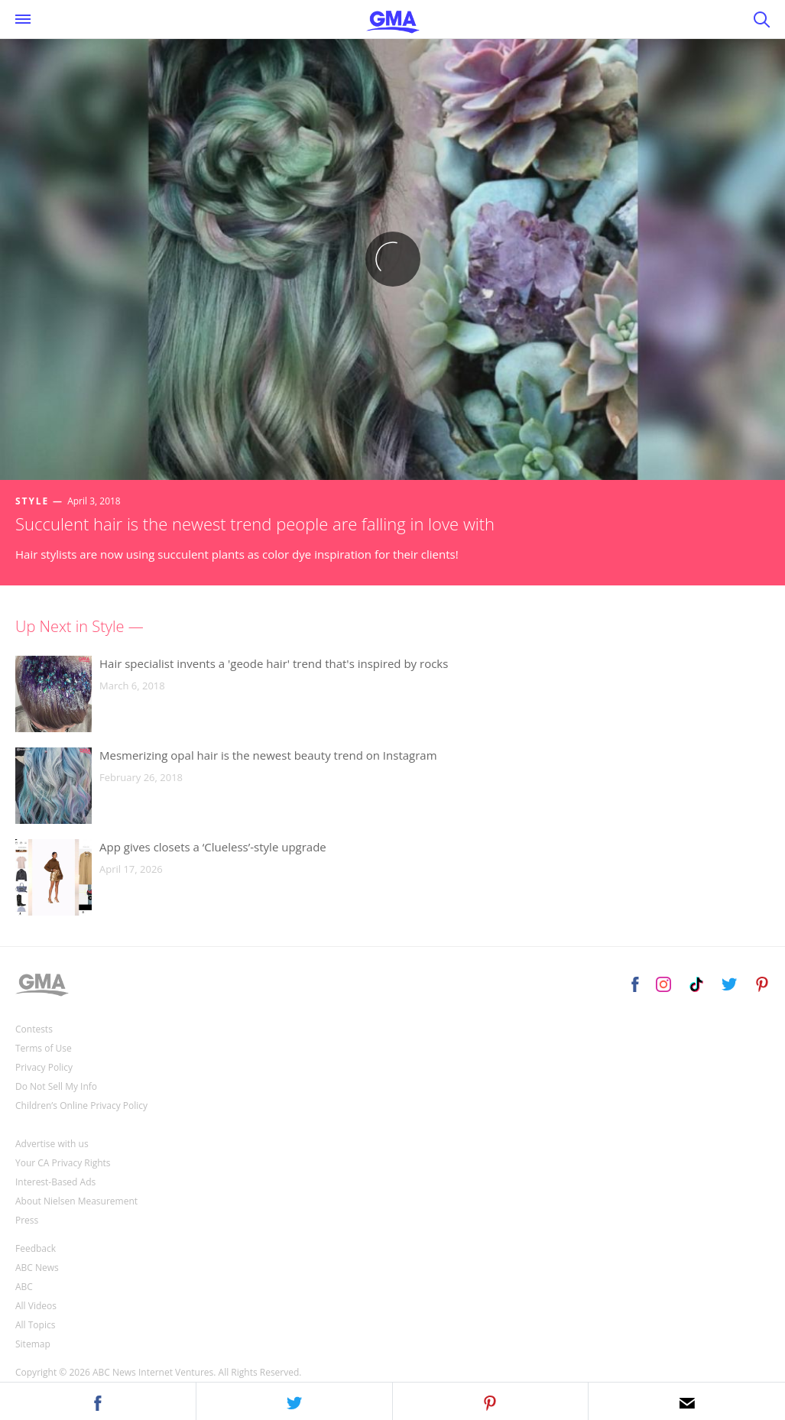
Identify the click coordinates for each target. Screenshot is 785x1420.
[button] (97, 1400)
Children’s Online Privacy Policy (81, 1105)
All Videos (36, 1305)
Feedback (35, 1248)
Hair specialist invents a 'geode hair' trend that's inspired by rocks (273, 663)
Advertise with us (52, 1143)
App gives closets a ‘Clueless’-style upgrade (212, 846)
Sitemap (32, 1343)
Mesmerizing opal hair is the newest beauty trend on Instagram (268, 755)
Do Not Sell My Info (56, 1086)
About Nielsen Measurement (76, 1201)
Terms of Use (43, 1048)
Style (32, 500)
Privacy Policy (44, 1067)
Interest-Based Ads (55, 1181)
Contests (34, 1029)
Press (26, 1220)
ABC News (37, 1267)
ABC (24, 1286)
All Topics (35, 1324)
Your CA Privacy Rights (63, 1162)
